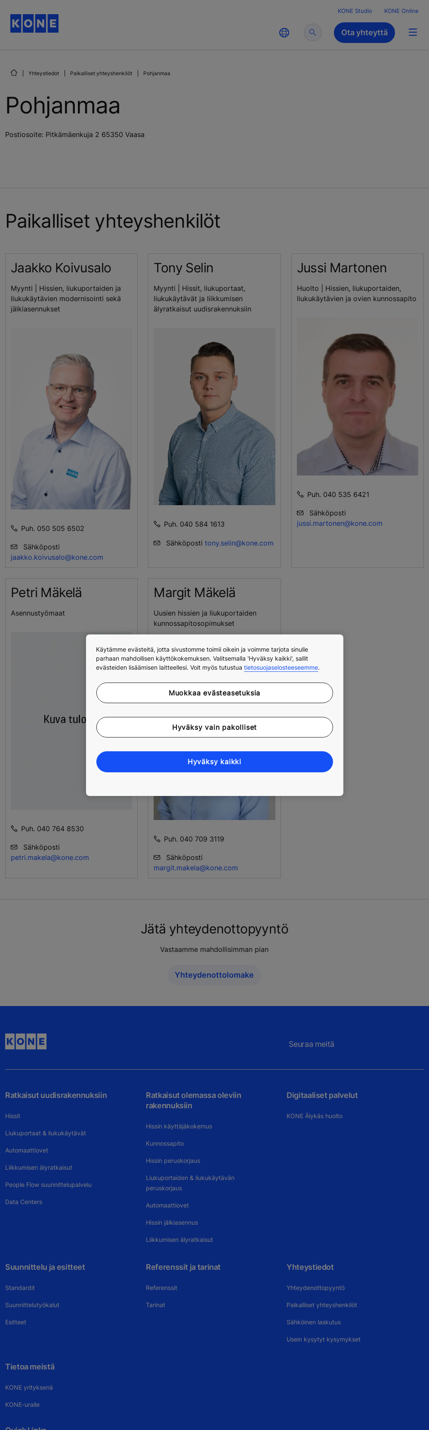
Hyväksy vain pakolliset (214, 727)
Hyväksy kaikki (214, 761)
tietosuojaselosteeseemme (281, 667)
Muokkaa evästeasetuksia (214, 692)
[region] (214, 715)
